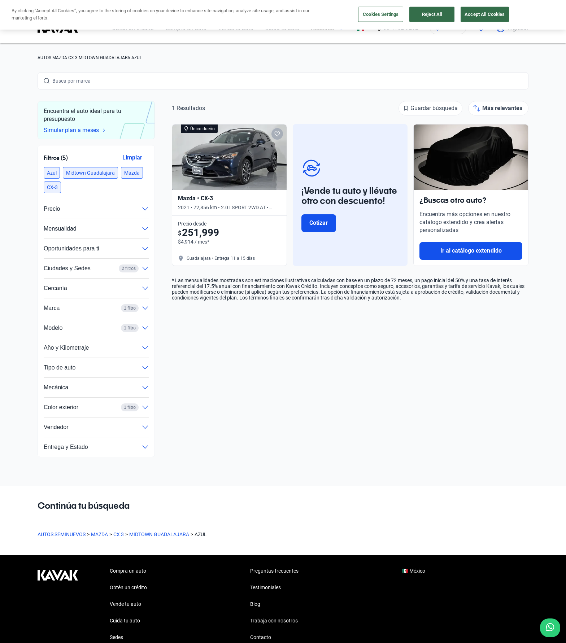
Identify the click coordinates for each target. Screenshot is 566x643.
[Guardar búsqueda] (430, 108)
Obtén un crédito (133, 28)
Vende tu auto (235, 28)
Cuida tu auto (282, 28)
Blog (255, 604)
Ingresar (512, 28)
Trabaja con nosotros (274, 621)
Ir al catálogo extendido (471, 250)
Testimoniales (265, 587)
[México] (360, 28)
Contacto (260, 637)
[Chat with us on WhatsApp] (550, 628)
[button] (52, 173)
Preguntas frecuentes (274, 571)
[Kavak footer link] (58, 604)
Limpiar (132, 157)
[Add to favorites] (277, 134)
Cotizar (318, 222)
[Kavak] (58, 28)
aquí (347, 6)
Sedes (116, 637)
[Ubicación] (448, 28)
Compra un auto (185, 28)
